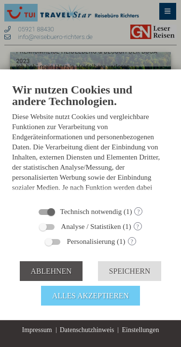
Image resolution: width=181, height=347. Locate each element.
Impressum (37, 330)
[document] (90, 142)
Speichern (130, 271)
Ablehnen (51, 271)
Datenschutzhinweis (87, 330)
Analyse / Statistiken (91, 226)
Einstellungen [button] (140, 330)
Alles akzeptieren (90, 296)
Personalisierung (91, 241)
